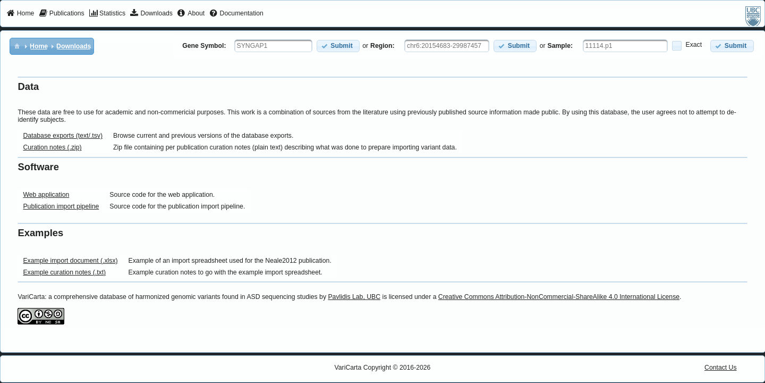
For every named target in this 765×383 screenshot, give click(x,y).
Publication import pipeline (61, 206)
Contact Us (720, 367)
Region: (382, 45)
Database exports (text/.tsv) (63, 135)
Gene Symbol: (204, 45)
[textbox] (273, 45)
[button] (338, 46)
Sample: (560, 45)
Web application (46, 194)
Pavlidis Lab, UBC (354, 297)
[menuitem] (20, 13)
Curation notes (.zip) (52, 147)
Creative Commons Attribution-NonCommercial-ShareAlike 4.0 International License (558, 297)
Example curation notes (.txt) (64, 272)
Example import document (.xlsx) (70, 260)
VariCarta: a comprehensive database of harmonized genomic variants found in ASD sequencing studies (167, 297)
